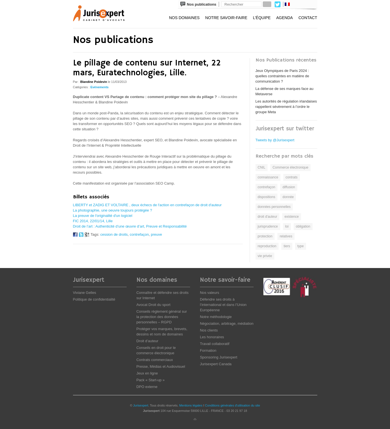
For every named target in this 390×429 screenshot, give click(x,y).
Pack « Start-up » (150, 380)
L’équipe (262, 17)
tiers (287, 246)
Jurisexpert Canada (216, 364)
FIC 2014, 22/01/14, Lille (93, 221)
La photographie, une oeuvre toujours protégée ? (112, 210)
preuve (156, 234)
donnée (288, 197)
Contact (307, 17)
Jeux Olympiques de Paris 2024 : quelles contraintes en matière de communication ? (282, 76)
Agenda (284, 17)
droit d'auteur (267, 217)
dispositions (266, 197)
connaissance (268, 177)
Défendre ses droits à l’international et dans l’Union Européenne (223, 304)
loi (287, 226)
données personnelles (274, 207)
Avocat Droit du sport (153, 305)
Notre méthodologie (216, 317)
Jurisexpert (140, 405)
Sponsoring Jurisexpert (218, 357)
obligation (303, 226)
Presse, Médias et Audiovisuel (160, 366)
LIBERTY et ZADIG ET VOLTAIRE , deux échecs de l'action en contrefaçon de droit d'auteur (147, 205)
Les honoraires (212, 337)
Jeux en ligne (147, 373)
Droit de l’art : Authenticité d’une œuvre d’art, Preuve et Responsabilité (130, 226)
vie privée (265, 256)
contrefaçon (139, 234)
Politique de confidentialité (94, 299)
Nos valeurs (209, 292)
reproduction (267, 246)
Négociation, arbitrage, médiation (227, 323)
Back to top (195, 419)
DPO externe (147, 387)
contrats (292, 177)
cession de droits (114, 234)
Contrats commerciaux (154, 360)
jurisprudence (268, 226)
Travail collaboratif (214, 344)
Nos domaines (184, 17)
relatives (286, 236)
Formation (208, 350)
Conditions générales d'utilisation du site (232, 405)
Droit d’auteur (147, 341)
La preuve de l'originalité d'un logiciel (103, 216)
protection (265, 236)
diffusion (288, 187)
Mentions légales (190, 405)
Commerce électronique (290, 167)
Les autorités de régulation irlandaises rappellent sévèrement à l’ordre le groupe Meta (286, 106)
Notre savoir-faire (226, 17)
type (300, 246)
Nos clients (209, 330)
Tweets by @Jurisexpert (275, 140)
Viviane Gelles (84, 292)
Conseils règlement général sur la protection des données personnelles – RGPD (161, 316)
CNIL (261, 167)
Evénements (99, 87)
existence (291, 217)
